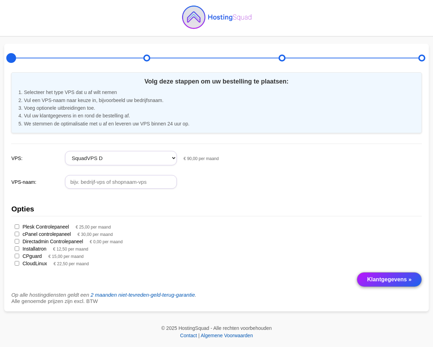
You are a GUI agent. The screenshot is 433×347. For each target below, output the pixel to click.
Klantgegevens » (389, 279)
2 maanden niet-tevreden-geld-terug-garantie (143, 295)
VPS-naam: (23, 182)
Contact (188, 335)
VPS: (16, 158)
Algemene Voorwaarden (227, 335)
